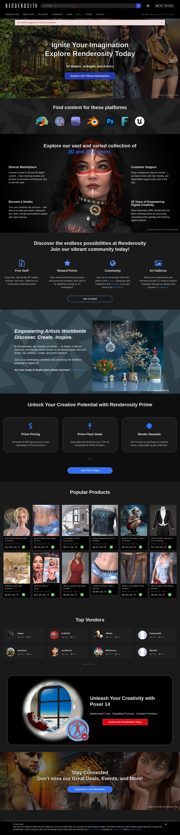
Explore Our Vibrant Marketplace (90, 76)
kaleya (20, 633)
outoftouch (66, 650)
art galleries (162, 287)
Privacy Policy (135, 829)
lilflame (97, 541)
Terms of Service (94, 829)
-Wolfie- (109, 633)
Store (29, 637)
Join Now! (77, 369)
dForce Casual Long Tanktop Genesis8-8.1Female (84, 586)
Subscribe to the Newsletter (90, 789)
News (69, 14)
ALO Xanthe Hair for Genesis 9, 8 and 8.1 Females (26, 538)
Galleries (43, 14)
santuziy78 (69, 541)
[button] (89, 458)
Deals (79, 14)
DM (37, 588)
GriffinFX (65, 633)
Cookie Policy (117, 829)
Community (57, 14)
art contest (118, 287)
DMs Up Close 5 (41, 586)
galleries (115, 284)
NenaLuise (173, 390)
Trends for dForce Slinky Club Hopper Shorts (111, 586)
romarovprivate (158, 541)
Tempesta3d (155, 633)
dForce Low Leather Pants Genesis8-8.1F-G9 (141, 586)
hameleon (127, 541)
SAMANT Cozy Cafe (13, 586)
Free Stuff (28, 14)
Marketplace (12, 14)
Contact (100, 14)
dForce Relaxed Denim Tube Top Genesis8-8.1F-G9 (114, 538)
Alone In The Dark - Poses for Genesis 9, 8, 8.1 (141, 538)
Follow (21, 637)
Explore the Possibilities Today (125, 722)
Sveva (38, 541)
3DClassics (111, 650)
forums (111, 281)
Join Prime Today (90, 470)
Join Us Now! (90, 299)
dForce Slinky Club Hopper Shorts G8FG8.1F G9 (54, 538)
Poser (89, 14)
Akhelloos (10, 541)
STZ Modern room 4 (71, 538)
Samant (9, 588)
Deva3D (153, 650)
